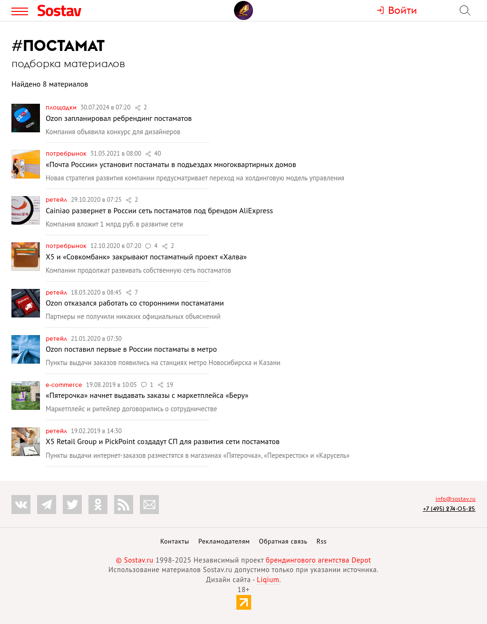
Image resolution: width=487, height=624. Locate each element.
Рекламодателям (224, 541)
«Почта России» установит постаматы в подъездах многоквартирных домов (171, 164)
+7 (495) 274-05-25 (449, 508)
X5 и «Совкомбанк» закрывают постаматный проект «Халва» (146, 256)
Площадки (62, 107)
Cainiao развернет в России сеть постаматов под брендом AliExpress (159, 210)
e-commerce (65, 384)
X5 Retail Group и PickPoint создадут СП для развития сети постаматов (163, 441)
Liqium (268, 579)
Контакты (174, 541)
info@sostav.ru (456, 498)
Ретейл (57, 199)
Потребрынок (67, 153)
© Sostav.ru (135, 560)
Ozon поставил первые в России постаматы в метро (131, 349)
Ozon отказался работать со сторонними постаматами (135, 302)
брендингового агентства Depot (318, 560)
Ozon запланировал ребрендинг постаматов (119, 118)
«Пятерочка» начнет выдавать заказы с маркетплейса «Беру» (147, 395)
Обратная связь (283, 541)
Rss (322, 541)
